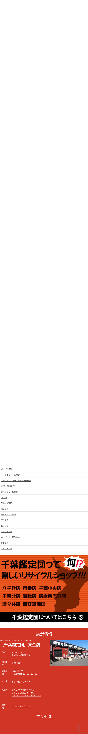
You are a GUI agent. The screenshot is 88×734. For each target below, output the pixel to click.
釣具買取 (4, 525)
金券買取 (4, 542)
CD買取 (4, 497)
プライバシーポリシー (21, 706)
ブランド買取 (6, 531)
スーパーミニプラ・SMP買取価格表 (16, 480)
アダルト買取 (6, 548)
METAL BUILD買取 (8, 486)
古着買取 (4, 508)
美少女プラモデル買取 (10, 475)
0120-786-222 (18, 663)
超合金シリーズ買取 (9, 491)
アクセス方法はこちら (21, 682)
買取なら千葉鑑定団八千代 (23, 690)
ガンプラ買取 (6, 469)
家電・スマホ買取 (8, 514)
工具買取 (4, 520)
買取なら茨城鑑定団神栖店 (23, 692)
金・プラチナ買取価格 (10, 537)
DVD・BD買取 (7, 503)
